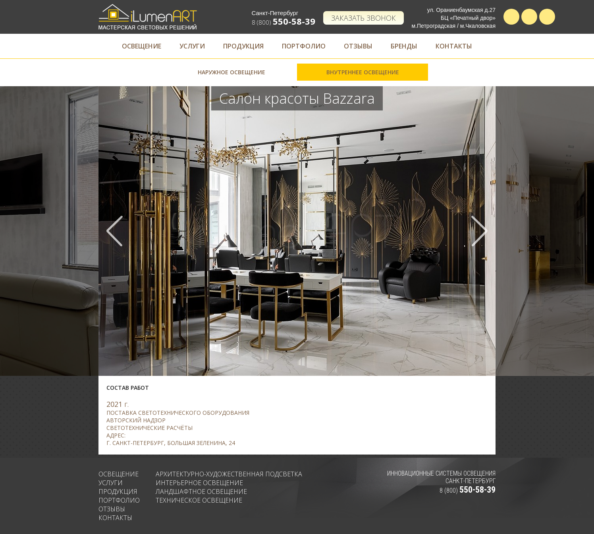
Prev (114, 231)
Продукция (243, 46)
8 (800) (283, 22)
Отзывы (358, 46)
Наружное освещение (231, 72)
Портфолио (304, 46)
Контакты (454, 46)
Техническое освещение (199, 500)
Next (479, 231)
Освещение (141, 46)
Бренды (404, 46)
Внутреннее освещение (362, 72)
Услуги (192, 46)
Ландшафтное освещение (201, 491)
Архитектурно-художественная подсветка (229, 474)
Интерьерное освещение (199, 482)
